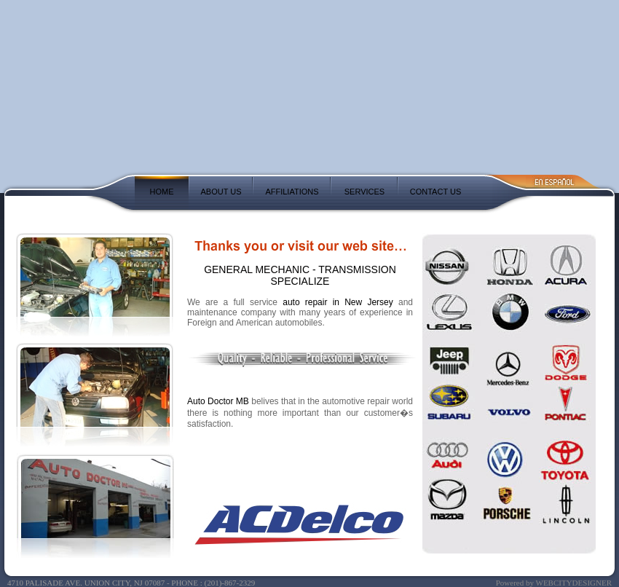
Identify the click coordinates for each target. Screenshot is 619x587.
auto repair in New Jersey (338, 302)
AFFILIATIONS (291, 191)
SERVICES (364, 191)
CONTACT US (436, 191)
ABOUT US (220, 191)
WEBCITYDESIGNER (574, 582)
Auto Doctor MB (218, 401)
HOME (162, 191)
